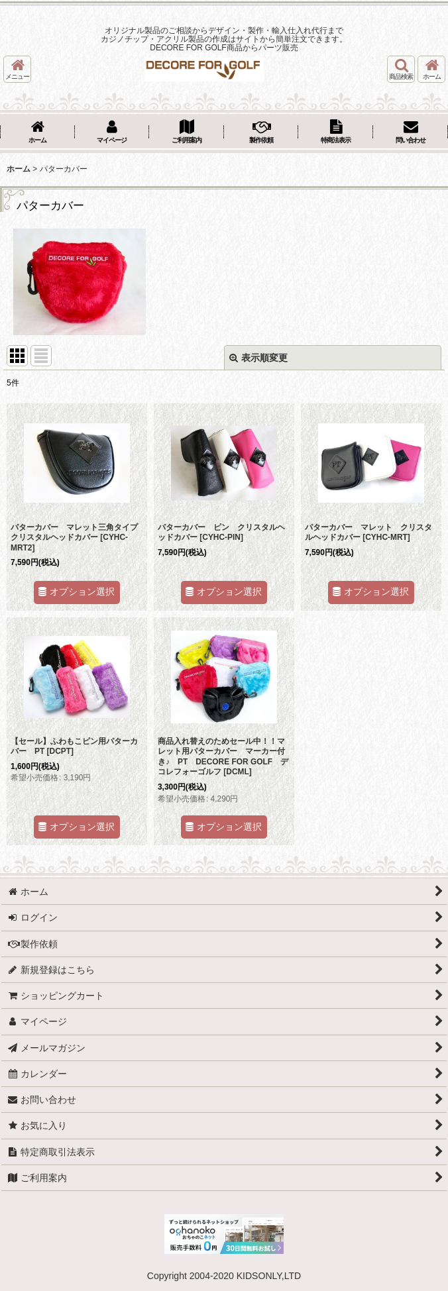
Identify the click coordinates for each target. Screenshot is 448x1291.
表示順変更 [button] (258, 357)
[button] (17, 69)
